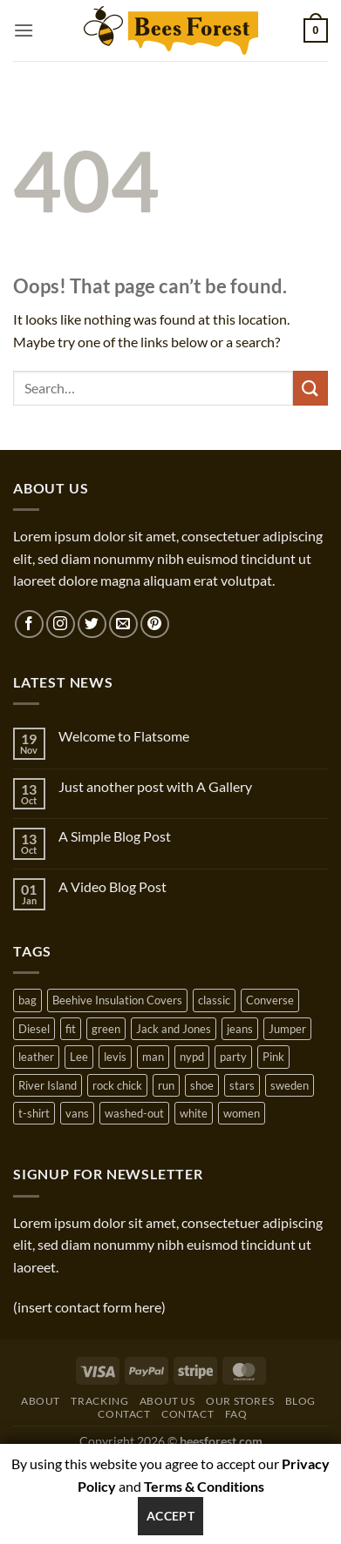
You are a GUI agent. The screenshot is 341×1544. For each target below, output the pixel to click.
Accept (171, 1515)
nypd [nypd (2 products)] (192, 1057)
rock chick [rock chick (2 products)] (117, 1085)
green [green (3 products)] (106, 1029)
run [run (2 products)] (166, 1085)
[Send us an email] (123, 624)
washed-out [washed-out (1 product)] (134, 1113)
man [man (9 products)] (153, 1057)
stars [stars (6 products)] (242, 1085)
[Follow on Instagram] (60, 624)
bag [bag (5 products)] (27, 1000)
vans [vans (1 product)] (77, 1113)
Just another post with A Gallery (155, 786)
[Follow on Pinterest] (154, 624)
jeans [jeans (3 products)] (240, 1029)
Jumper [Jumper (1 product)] (287, 1029)
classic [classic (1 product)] (214, 1000)
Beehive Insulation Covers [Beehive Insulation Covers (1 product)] (117, 1000)
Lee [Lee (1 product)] (79, 1057)
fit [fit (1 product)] (70, 1029)
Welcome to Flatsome (123, 736)
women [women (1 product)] (241, 1113)
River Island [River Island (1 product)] (47, 1085)
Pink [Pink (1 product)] (273, 1057)
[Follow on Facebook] (29, 624)
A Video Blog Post (112, 886)
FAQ (236, 1413)
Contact (124, 1413)
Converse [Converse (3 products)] (270, 1000)
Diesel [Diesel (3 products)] (34, 1029)
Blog (300, 1400)
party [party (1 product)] (233, 1057)
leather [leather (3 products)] (36, 1057)
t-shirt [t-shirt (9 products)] (34, 1113)
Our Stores (240, 1400)
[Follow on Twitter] (92, 624)
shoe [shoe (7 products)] (202, 1085)
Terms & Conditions (204, 1486)
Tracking (99, 1400)
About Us (167, 1400)
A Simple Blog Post (114, 836)
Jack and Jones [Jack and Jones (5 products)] (173, 1029)
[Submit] (310, 388)
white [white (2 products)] (194, 1113)
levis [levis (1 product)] (115, 1057)
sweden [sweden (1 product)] (289, 1085)
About (40, 1400)
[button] (23, 30)
